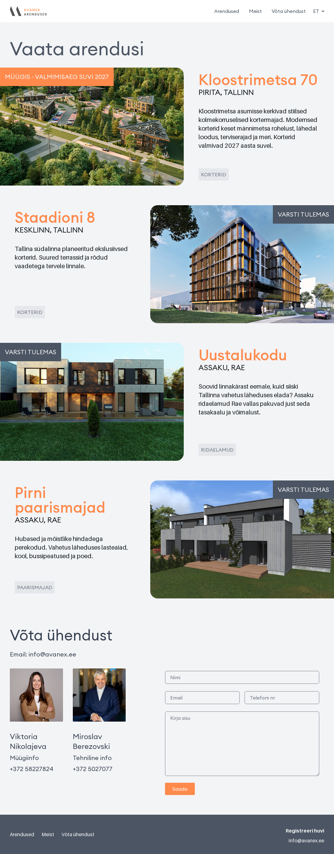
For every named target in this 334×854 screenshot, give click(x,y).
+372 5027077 (92, 769)
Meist (255, 11)
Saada (179, 789)
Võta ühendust (289, 11)
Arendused (226, 11)
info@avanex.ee (52, 654)
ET (318, 11)
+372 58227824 (31, 769)
